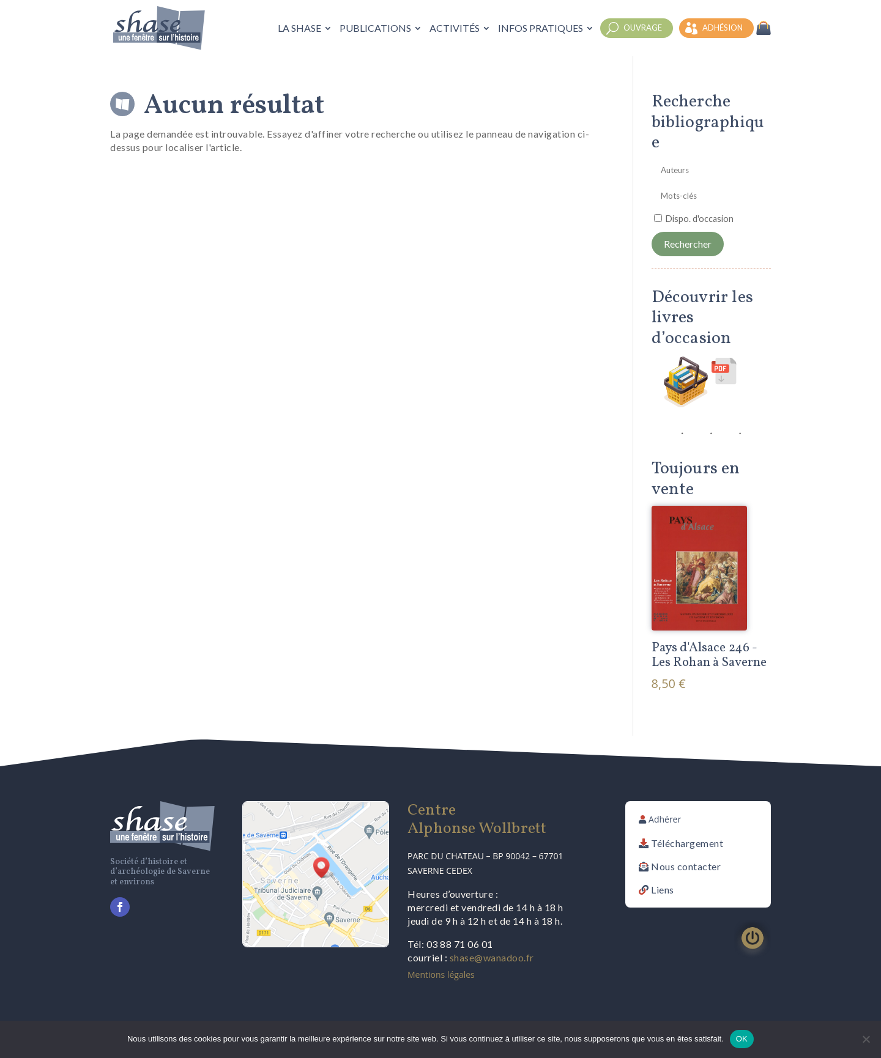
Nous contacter (686, 866)
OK (742, 1038)
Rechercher (688, 244)
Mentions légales (441, 974)
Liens (662, 889)
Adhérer (665, 819)
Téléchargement (687, 843)
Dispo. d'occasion (700, 218)
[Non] (866, 1039)
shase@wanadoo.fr (492, 957)
